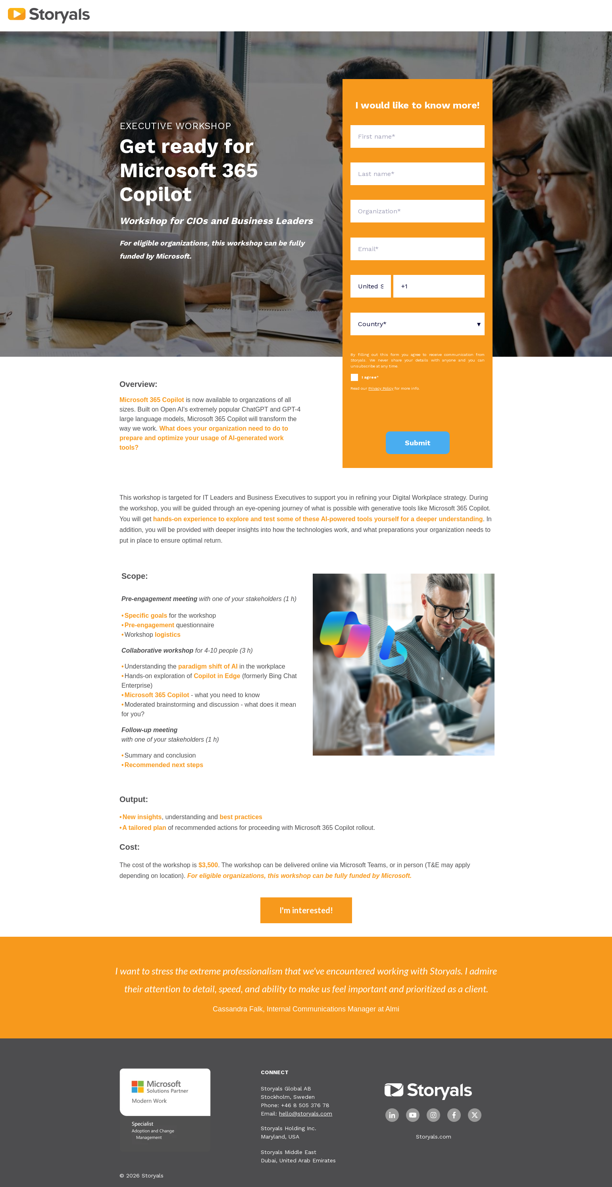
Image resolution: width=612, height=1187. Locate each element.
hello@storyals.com (305, 1113)
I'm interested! (306, 910)
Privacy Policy (380, 388)
